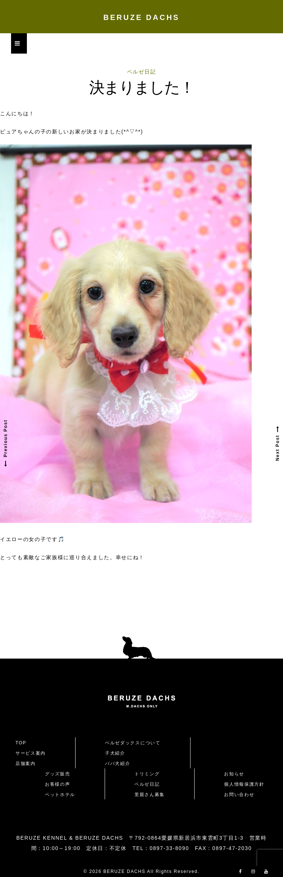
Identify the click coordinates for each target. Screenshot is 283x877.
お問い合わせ (241, 794)
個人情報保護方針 (244, 784)
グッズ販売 (57, 773)
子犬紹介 (115, 753)
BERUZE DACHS (142, 17)
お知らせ (234, 773)
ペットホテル (60, 794)
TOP (21, 742)
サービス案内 (30, 753)
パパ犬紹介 (117, 763)
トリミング (147, 773)
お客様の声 (57, 784)
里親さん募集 (149, 794)
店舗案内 (25, 763)
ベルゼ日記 (141, 72)
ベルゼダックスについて (132, 742)
